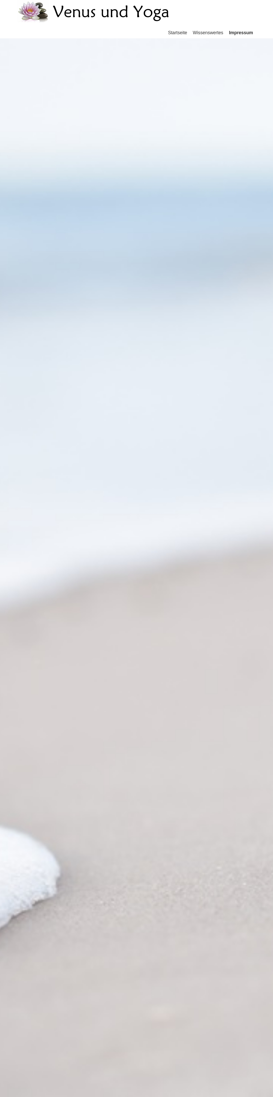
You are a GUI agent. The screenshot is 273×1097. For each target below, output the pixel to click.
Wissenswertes (208, 32)
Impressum (241, 32)
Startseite (177, 32)
